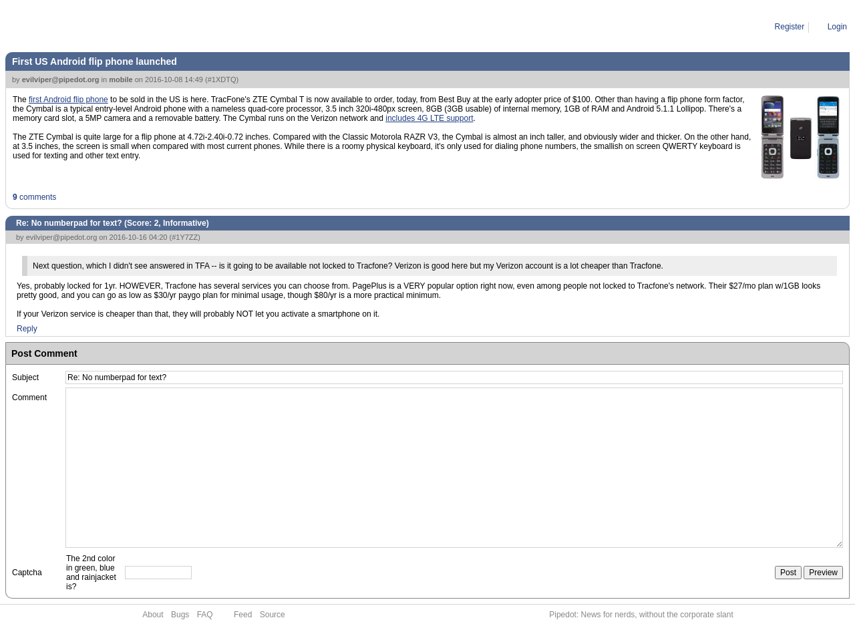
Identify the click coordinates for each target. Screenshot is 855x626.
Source (272, 614)
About (152, 614)
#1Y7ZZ (185, 237)
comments (34, 197)
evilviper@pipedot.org (61, 79)
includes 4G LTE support (429, 118)
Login (837, 26)
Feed (243, 614)
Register (790, 26)
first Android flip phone (68, 99)
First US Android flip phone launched (94, 61)
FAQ (205, 614)
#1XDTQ (222, 79)
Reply (27, 328)
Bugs (180, 614)
